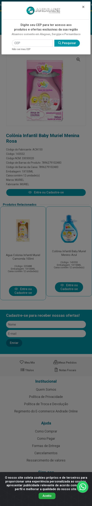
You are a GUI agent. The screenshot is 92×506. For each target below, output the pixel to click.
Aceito (47, 496)
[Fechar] (83, 7)
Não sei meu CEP (21, 49)
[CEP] (32, 43)
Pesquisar (67, 43)
